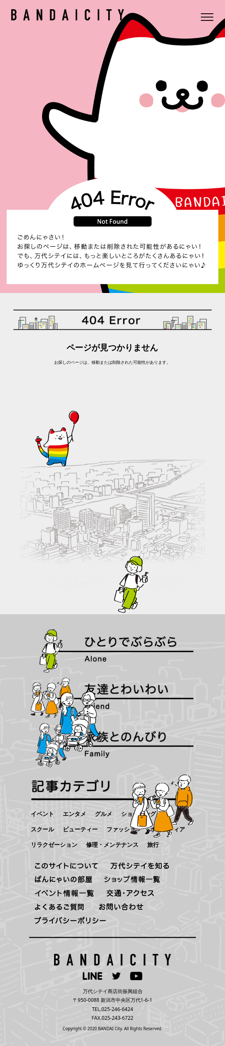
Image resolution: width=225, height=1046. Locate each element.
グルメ (103, 814)
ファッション (123, 829)
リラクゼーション (54, 844)
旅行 (153, 844)
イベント (42, 814)
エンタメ (74, 814)
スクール (42, 829)
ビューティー (80, 829)
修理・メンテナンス (112, 844)
